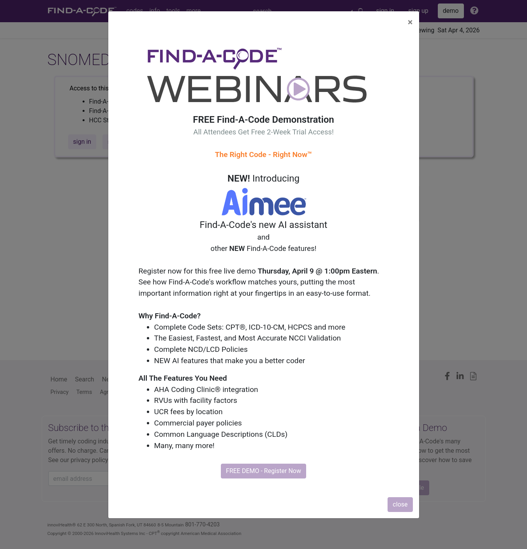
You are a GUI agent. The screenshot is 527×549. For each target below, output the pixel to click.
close (400, 504)
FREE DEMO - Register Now (263, 471)
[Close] (410, 22)
